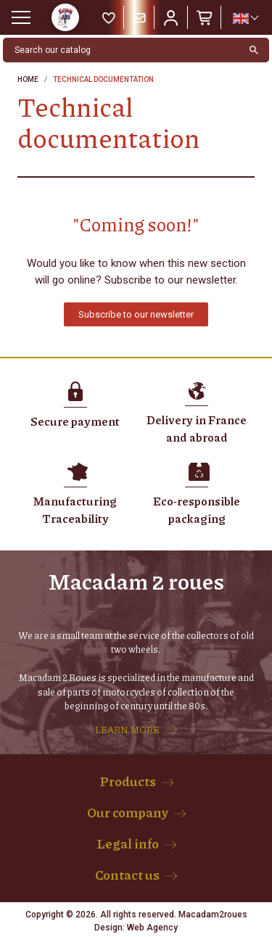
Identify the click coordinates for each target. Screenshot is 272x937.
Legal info (127, 843)
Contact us (127, 874)
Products (127, 781)
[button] (136, 314)
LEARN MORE (127, 729)
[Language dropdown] (245, 18)
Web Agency (152, 927)
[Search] (121, 50)
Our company (127, 812)
